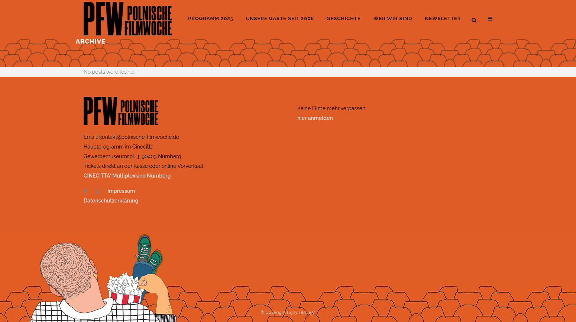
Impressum (121, 191)
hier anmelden (315, 118)
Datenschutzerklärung (111, 201)
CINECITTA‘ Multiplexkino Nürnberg (128, 176)
